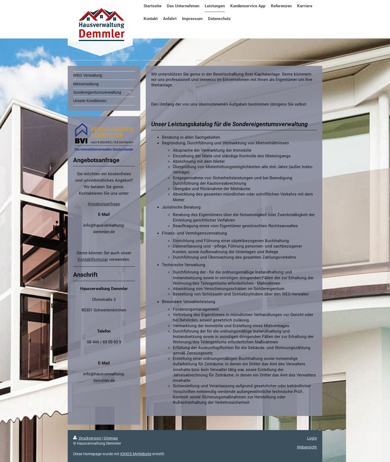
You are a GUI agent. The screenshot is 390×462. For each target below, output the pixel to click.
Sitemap (110, 438)
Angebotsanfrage (104, 203)
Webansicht (307, 447)
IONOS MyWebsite (135, 453)
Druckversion (87, 438)
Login (312, 438)
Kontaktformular (92, 259)
